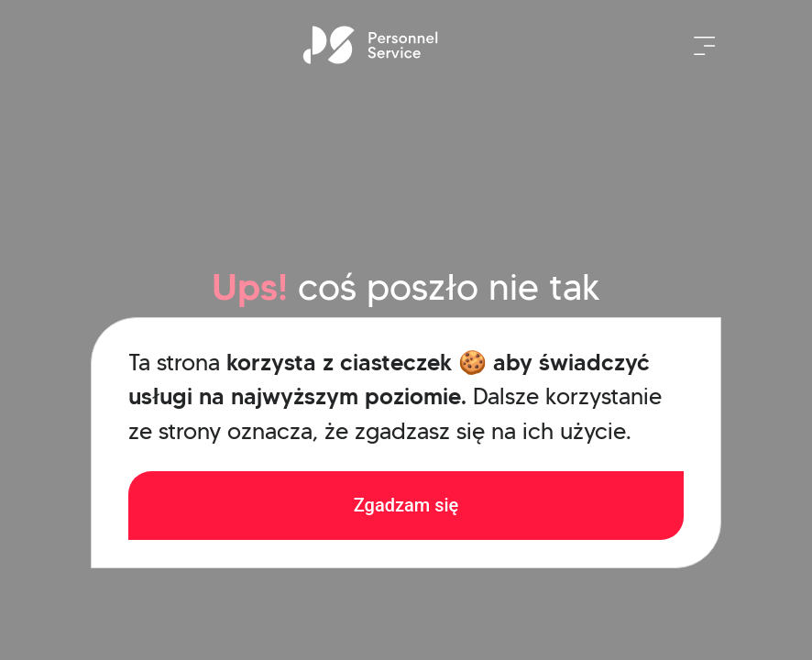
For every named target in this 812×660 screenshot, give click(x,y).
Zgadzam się (406, 505)
